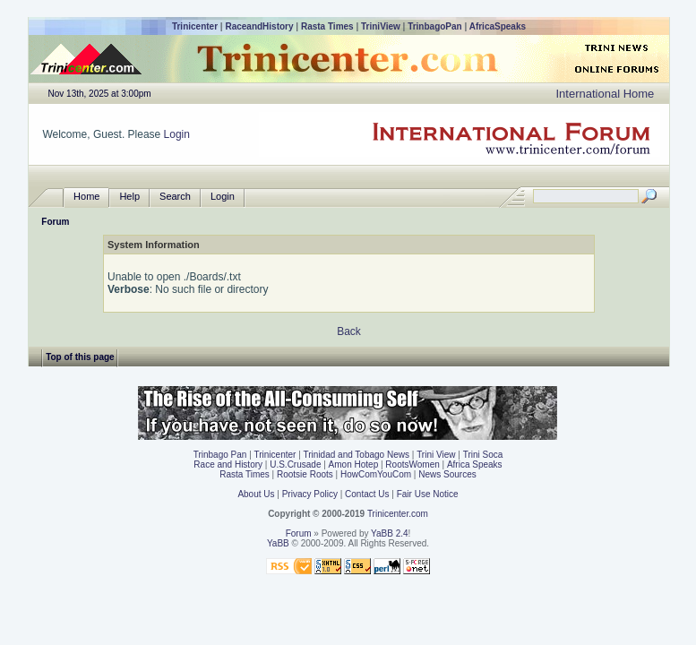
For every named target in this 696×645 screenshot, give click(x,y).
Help (129, 196)
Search (175, 196)
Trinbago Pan (220, 455)
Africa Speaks (475, 464)
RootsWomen (412, 464)
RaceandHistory (259, 26)
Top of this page (80, 357)
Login (177, 134)
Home (86, 196)
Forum (55, 222)
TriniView (380, 26)
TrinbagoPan (435, 26)
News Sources (447, 474)
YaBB (278, 543)
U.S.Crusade (295, 464)
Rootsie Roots (305, 474)
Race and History (227, 464)
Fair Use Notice (428, 494)
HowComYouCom (375, 474)
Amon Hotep (354, 464)
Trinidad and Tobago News (356, 455)
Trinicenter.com (397, 514)
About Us (255, 494)
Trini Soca (483, 455)
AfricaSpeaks (497, 26)
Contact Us (367, 494)
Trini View (436, 455)
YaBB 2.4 (389, 533)
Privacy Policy (310, 494)
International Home (604, 93)
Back (349, 331)
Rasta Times (327, 26)
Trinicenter (195, 26)
